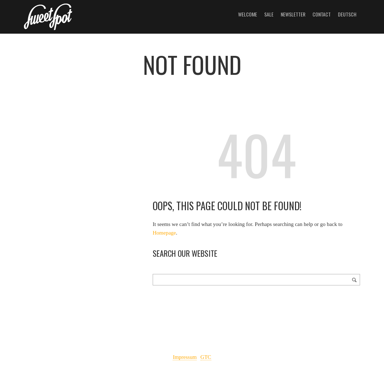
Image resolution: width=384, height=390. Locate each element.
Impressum (185, 357)
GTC (206, 357)
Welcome (247, 14)
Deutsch (347, 14)
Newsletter (293, 14)
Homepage (164, 233)
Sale (269, 14)
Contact (321, 14)
